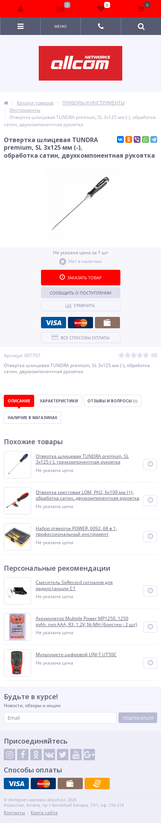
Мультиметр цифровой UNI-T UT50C (76, 655)
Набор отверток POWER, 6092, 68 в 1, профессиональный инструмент (76, 531)
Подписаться (138, 718)
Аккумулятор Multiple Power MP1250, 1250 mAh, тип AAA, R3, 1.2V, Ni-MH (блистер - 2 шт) (86, 621)
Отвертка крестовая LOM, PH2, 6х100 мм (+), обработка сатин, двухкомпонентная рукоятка (87, 495)
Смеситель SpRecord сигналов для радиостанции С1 (74, 585)
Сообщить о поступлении (80, 293)
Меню (60, 26)
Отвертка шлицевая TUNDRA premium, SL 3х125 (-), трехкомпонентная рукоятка (82, 459)
